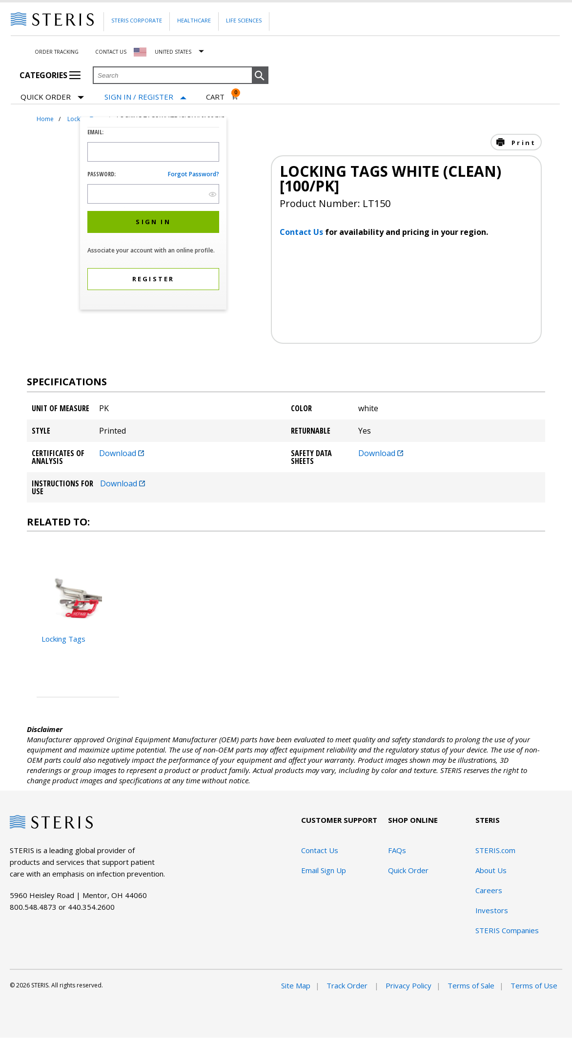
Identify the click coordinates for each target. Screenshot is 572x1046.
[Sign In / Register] (145, 97)
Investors (491, 910)
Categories (50, 75)
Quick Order (52, 97)
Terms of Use (534, 985)
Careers (488, 890)
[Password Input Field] (153, 194)
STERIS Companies (507, 930)
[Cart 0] (222, 97)
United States (173, 51)
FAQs (397, 850)
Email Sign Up (323, 870)
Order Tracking (57, 51)
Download (121, 453)
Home (45, 119)
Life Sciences (244, 20)
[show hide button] (212, 194)
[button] (260, 75)
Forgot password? (193, 174)
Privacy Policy (408, 985)
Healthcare (194, 20)
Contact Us (110, 51)
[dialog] (153, 214)
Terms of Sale (471, 985)
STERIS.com (495, 850)
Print (522, 142)
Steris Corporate (136, 20)
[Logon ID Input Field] (153, 152)
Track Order (348, 985)
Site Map (295, 985)
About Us (491, 870)
